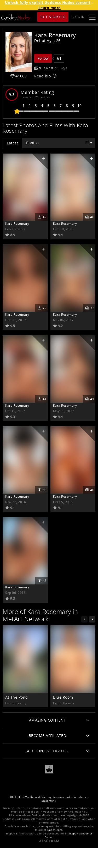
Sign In (78, 17)
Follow (43, 58)
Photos (32, 142)
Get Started (53, 16)
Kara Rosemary (17, 223)
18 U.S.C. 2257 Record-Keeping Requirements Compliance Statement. (49, 798)
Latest (12, 143)
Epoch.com (54, 830)
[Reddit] (49, 769)
